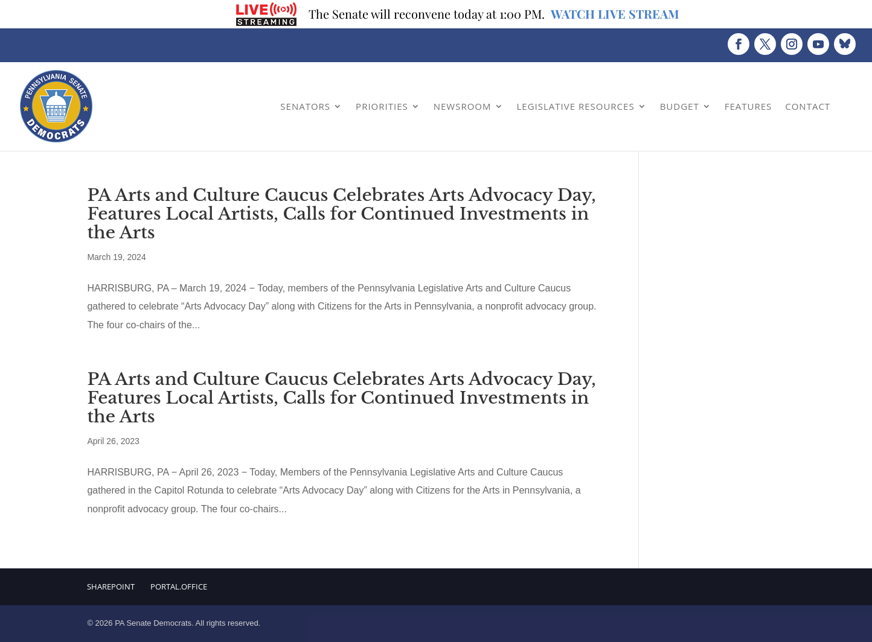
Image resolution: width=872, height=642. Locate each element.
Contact (807, 106)
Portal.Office (178, 586)
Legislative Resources (576, 106)
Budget (679, 106)
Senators (305, 106)
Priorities (382, 106)
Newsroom (463, 106)
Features (748, 106)
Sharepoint (111, 586)
